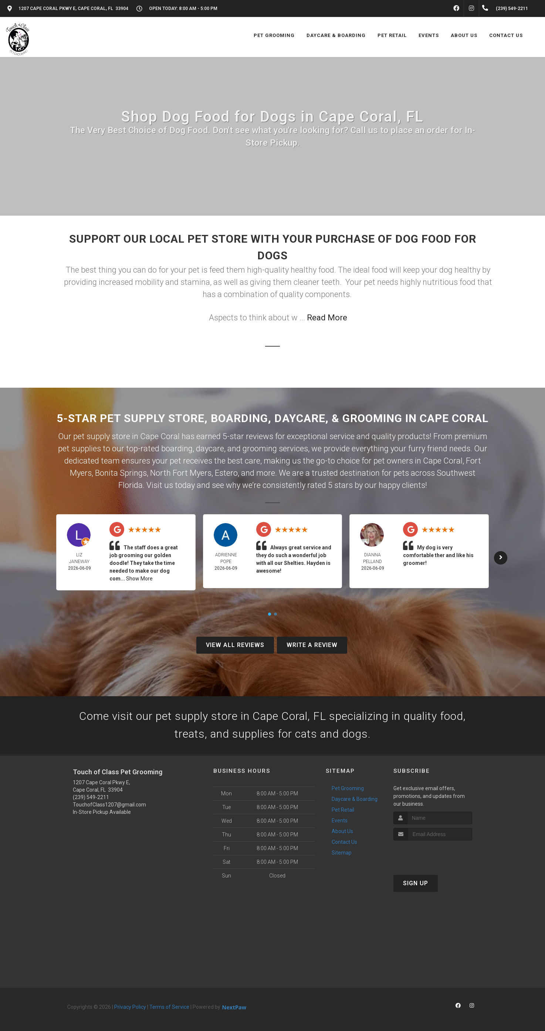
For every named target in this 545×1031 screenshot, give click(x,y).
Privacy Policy (130, 1007)
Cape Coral (443, 460)
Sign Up (415, 883)
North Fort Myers (180, 473)
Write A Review (312, 644)
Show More (139, 579)
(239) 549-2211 (91, 797)
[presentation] (432, 854)
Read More (327, 317)
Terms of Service (169, 1007)
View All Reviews (235, 644)
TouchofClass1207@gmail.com (109, 805)
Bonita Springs (121, 473)
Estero (226, 473)
